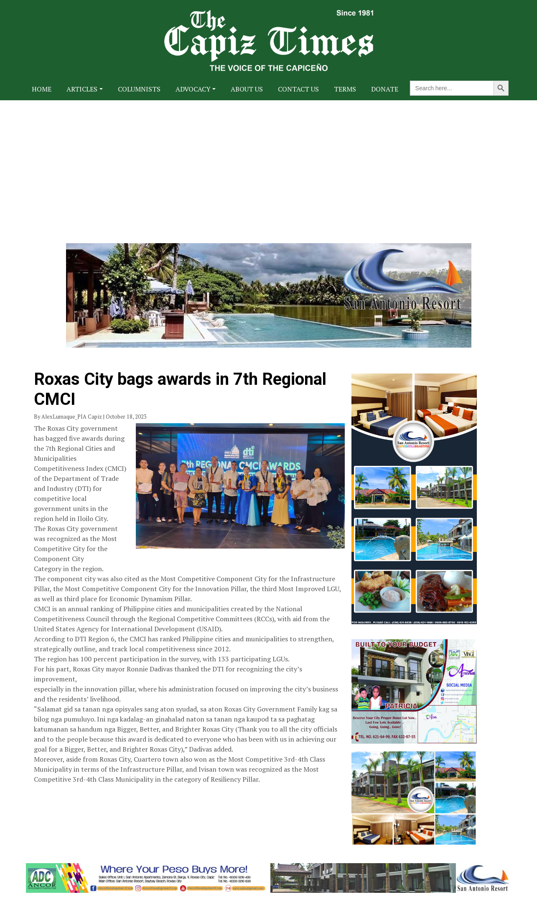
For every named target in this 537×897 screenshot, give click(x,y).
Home (41, 89)
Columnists (139, 89)
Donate (384, 89)
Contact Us (298, 89)
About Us (247, 89)
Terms (345, 89)
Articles (81, 89)
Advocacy (193, 89)
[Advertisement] (268, 162)
